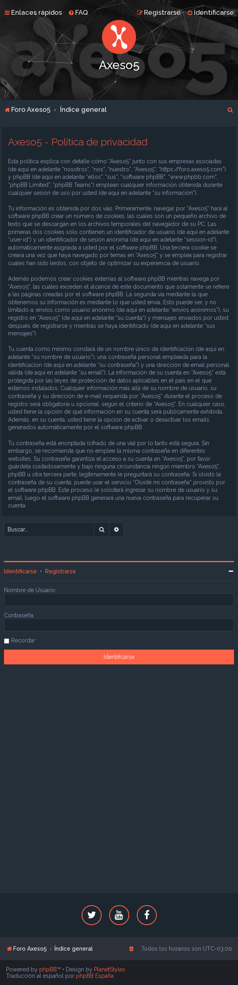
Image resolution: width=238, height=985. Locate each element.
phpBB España (95, 976)
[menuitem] (78, 12)
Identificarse (20, 571)
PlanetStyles (109, 969)
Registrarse (60, 571)
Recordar (23, 640)
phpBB (48, 969)
